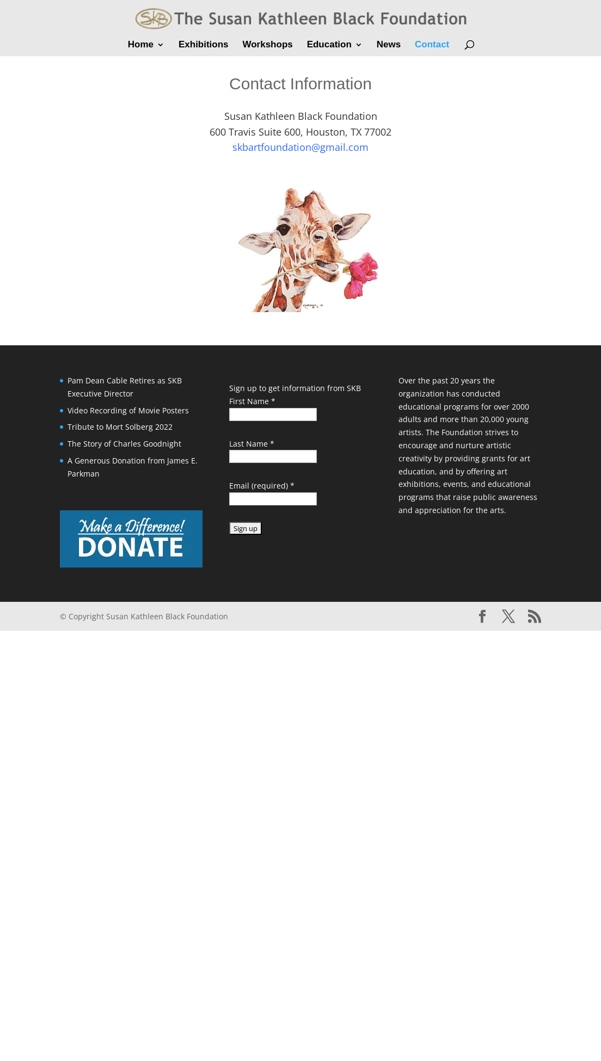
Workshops (267, 45)
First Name (252, 401)
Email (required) (262, 485)
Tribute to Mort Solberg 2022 (120, 427)
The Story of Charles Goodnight (124, 443)
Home (141, 45)
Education (329, 45)
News (389, 45)
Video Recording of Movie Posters (128, 410)
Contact (432, 45)
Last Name (251, 443)
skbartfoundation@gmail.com (300, 147)
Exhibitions (204, 45)
